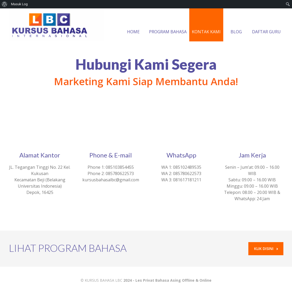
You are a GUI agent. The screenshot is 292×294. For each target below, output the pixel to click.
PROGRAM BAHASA (168, 25)
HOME (133, 25)
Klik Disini (266, 248)
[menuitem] (4, 4)
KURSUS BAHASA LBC (103, 280)
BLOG (236, 25)
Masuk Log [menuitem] (19, 4)
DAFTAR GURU (266, 25)
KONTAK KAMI (206, 25)
